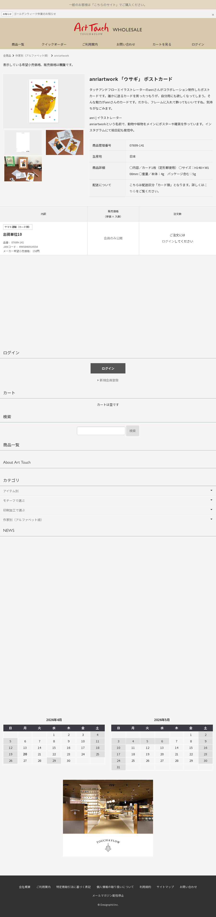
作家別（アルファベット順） (32, 55)
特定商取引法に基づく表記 (73, 887)
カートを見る (162, 44)
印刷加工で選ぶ (14, 510)
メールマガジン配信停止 (108, 895)
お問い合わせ (126, 44)
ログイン (198, 44)
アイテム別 (11, 491)
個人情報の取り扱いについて (115, 887)
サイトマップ (165, 887)
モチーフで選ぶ (14, 500)
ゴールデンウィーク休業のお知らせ (35, 14)
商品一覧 (18, 44)
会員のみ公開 (113, 238)
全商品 (7, 55)
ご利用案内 (90, 44)
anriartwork (61, 55)
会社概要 (25, 887)
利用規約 (145, 887)
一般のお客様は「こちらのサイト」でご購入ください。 (108, 4)
